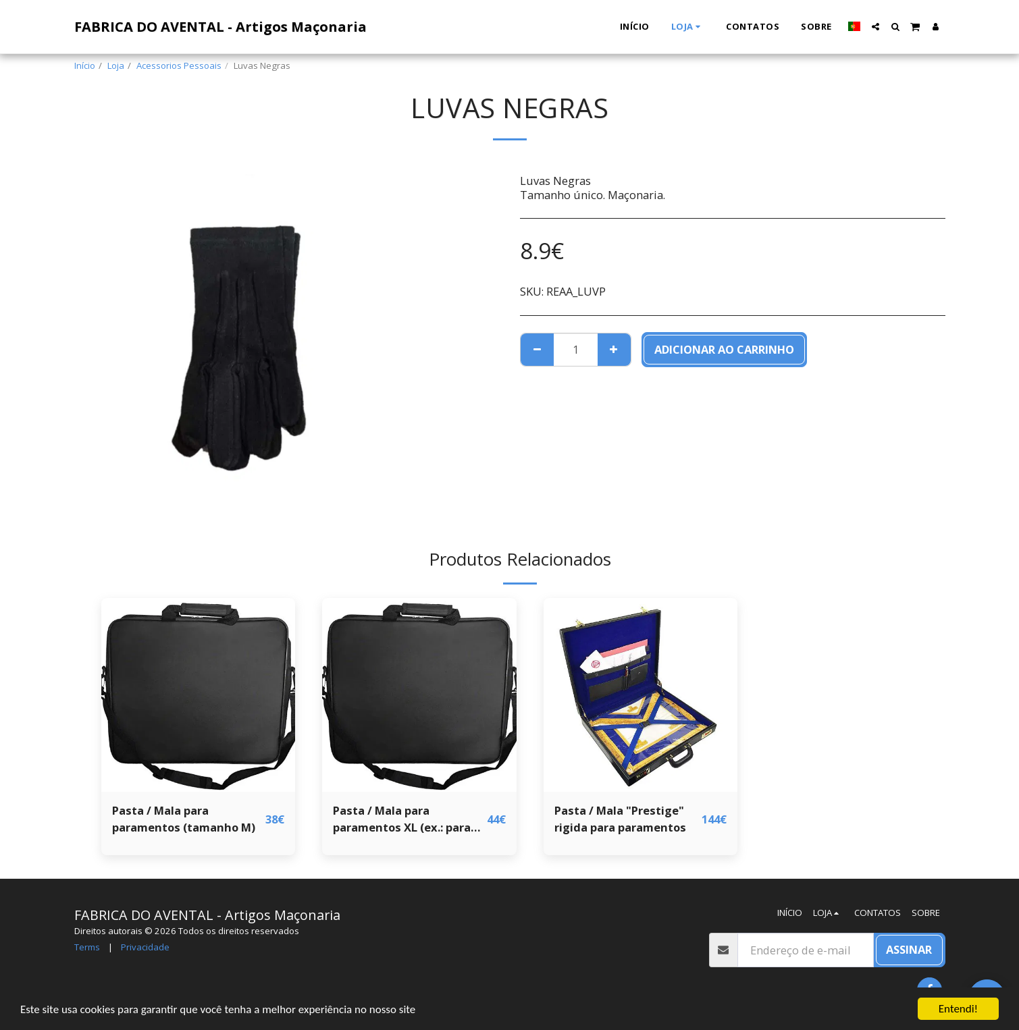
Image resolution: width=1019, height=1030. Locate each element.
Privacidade (145, 947)
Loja (115, 65)
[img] (198, 695)
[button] (875, 26)
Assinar (909, 949)
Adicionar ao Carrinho (724, 349)
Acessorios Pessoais (178, 65)
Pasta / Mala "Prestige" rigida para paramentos (620, 819)
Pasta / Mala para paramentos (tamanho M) (183, 819)
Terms (87, 947)
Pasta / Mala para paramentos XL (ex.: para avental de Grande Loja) (402, 819)
